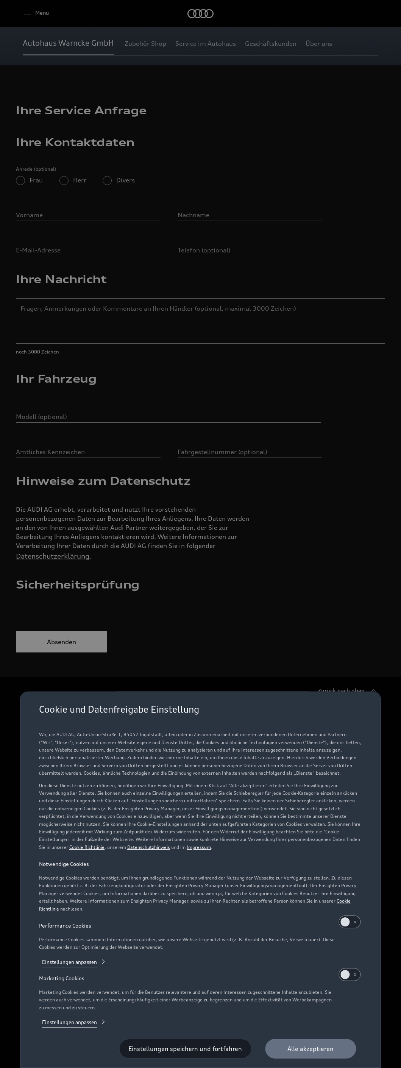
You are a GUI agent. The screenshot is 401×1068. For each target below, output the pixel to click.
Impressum (199, 847)
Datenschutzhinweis (148, 847)
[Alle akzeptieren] (310, 1049)
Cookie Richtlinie (87, 847)
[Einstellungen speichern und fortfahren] (185, 1049)
